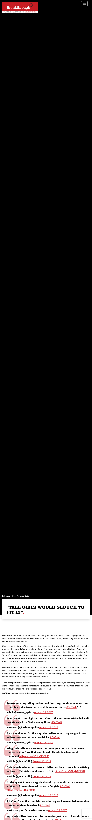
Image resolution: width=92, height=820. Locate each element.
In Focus (6, 596)
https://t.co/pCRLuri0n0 (21, 789)
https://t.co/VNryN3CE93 (34, 756)
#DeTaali (71, 707)
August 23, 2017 (43, 712)
